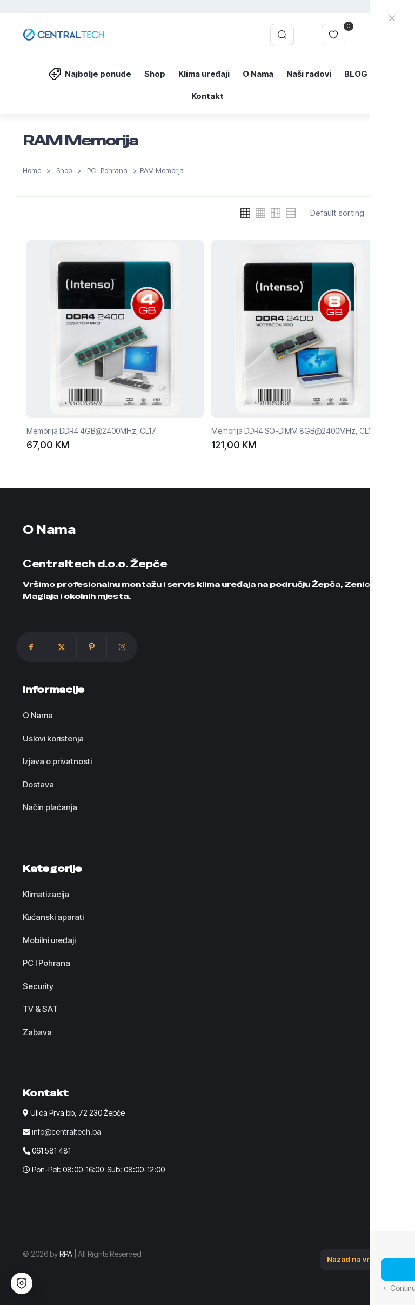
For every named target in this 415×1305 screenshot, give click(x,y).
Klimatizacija (46, 894)
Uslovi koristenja (53, 738)
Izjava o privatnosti (57, 761)
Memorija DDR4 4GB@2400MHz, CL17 (91, 430)
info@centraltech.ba (66, 1131)
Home (32, 171)
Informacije (54, 689)
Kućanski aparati (53, 917)
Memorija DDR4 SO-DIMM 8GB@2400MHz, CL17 (293, 430)
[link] (245, 213)
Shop (64, 171)
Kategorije (52, 869)
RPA (65, 1253)
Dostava (38, 784)
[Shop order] (349, 213)
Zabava (37, 1032)
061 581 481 (51, 1150)
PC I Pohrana (107, 171)
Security (38, 986)
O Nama (38, 715)
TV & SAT (40, 1009)
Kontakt (46, 1093)
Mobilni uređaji (49, 940)
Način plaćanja (50, 807)
